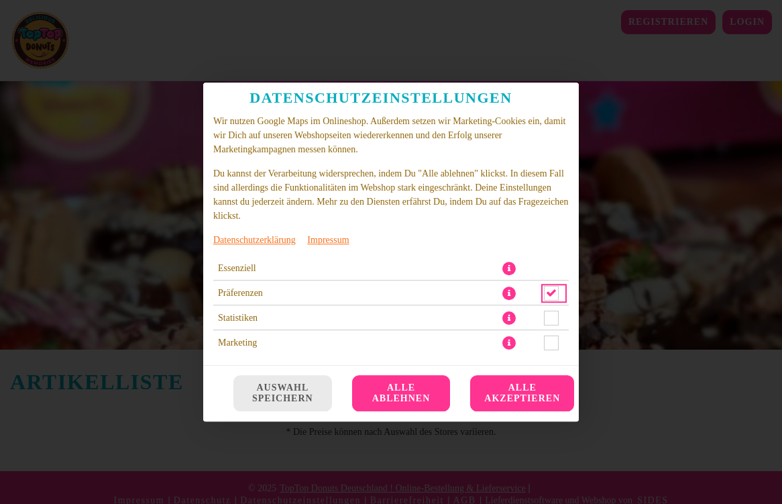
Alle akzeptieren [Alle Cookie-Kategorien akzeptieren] (522, 393)
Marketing (237, 343)
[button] (509, 268)
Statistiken (238, 318)
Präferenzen (240, 293)
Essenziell (237, 268)
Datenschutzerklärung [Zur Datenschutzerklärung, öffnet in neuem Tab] (254, 240)
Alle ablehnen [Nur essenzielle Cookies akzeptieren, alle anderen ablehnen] (401, 393)
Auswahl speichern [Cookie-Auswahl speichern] (282, 393)
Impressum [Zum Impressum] (328, 240)
